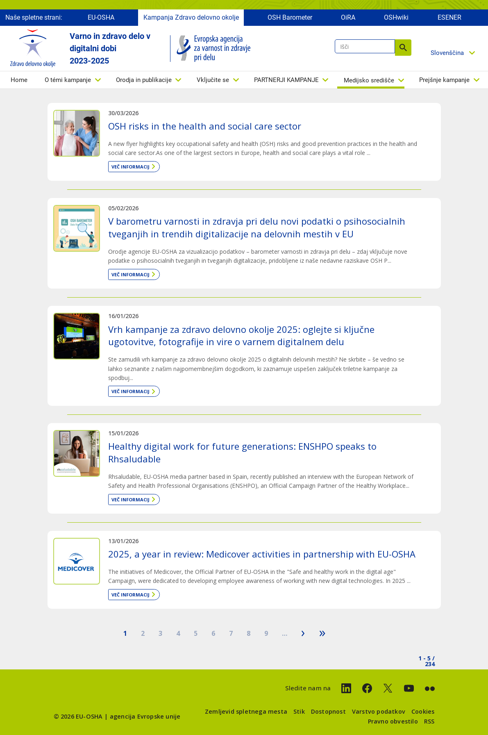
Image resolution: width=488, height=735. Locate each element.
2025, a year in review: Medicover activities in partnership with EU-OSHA (261, 554)
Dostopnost (328, 711)
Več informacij (130, 167)
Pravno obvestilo (393, 721)
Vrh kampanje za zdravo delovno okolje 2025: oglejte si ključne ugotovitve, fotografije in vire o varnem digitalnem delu (241, 335)
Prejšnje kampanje (444, 82)
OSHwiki (396, 19)
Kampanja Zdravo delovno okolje (191, 19)
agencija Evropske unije (145, 716)
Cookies (422, 711)
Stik (299, 711)
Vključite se (213, 82)
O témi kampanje (68, 82)
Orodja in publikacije (144, 82)
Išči (403, 49)
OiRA (348, 19)
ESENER (449, 19)
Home (19, 82)
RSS (429, 721)
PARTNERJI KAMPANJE (286, 82)
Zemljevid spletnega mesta (246, 711)
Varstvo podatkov (378, 711)
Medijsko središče (369, 82)
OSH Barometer (290, 19)
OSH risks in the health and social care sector (204, 126)
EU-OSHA (101, 19)
